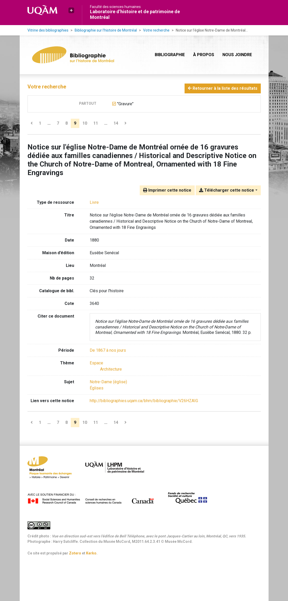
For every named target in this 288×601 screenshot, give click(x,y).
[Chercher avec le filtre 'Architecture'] (111, 369)
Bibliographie (170, 54)
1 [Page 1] (40, 123)
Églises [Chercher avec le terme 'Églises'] (96, 388)
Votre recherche (156, 30)
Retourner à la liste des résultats (222, 88)
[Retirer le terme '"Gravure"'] (125, 103)
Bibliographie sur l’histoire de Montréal (106, 30)
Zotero (75, 553)
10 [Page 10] (84, 123)
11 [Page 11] (95, 123)
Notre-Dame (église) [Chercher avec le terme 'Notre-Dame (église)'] (108, 381)
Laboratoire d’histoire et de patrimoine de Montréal (135, 14)
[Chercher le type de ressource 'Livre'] (94, 202)
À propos (203, 54)
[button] (71, 10)
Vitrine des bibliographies (47, 30)
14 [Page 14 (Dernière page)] (116, 123)
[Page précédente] (31, 123)
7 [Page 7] (58, 123)
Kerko (91, 553)
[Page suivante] (125, 123)
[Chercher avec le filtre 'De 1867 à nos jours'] (108, 350)
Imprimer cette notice (167, 190)
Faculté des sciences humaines (115, 6)
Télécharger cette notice (226, 190)
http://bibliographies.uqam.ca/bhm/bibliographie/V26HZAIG (144, 400)
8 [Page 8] (66, 123)
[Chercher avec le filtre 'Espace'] (96, 362)
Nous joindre (237, 54)
